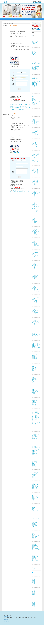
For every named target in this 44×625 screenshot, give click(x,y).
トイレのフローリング (34, 280)
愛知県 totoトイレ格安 (34, 488)
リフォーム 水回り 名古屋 (35, 348)
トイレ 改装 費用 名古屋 (35, 252)
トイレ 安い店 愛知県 (34, 229)
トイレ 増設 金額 (34, 223)
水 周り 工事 (33, 511)
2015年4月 (33, 601)
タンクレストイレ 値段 (35, 130)
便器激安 (33, 377)
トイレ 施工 (33, 253)
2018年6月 (33, 581)
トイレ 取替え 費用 (34, 204)
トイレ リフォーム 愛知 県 (35, 172)
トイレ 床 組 (33, 240)
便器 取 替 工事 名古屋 (34, 371)
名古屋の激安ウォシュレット (35, 400)
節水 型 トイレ (34, 558)
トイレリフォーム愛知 (34, 301)
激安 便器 (33, 547)
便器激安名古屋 (34, 378)
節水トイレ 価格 (34, 559)
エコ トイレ (33, 104)
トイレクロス (33, 290)
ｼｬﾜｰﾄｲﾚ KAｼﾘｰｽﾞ (34, 567)
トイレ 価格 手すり (34, 191)
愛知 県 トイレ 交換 (34, 487)
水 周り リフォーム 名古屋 (35, 510)
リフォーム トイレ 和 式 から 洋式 (36, 344)
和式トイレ (12, 109)
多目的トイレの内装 (34, 461)
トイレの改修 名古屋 (34, 288)
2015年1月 (33, 604)
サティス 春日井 (23, 104)
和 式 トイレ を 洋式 (34, 415)
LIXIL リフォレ (34, 51)
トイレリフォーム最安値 (35, 303)
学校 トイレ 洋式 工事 (34, 466)
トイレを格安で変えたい (35, 289)
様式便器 (33, 508)
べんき (33, 98)
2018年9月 (33, 578)
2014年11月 (33, 606)
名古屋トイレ (33, 401)
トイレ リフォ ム (34, 156)
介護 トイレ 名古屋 (34, 357)
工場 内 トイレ (34, 476)
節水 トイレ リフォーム (35, 556)
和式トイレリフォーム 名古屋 (35, 449)
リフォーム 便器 (34, 346)
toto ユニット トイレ (34, 70)
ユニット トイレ (34, 336)
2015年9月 (33, 595)
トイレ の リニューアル (35, 134)
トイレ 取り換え (25, 105)
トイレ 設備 (33, 268)
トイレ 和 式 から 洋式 (34, 210)
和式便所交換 (33, 451)
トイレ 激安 (33, 266)
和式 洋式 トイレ (34, 439)
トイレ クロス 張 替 (34, 147)
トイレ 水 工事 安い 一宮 (35, 255)
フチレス (33, 332)
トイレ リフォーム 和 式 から (25, 192)
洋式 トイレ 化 (34, 532)
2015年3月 (33, 602)
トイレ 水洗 (33, 256)
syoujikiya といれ (34, 54)
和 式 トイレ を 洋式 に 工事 (35, 417)
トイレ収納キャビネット (35, 309)
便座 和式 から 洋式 (13, 107)
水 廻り (33, 517)
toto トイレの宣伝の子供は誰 (35, 66)
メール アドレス (13, 75)
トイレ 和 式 (33, 209)
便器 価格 (33, 370)
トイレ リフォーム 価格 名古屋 (15, 105)
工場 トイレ (33, 475)
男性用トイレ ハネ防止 (35, 555)
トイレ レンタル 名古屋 (35, 182)
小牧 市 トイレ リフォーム (35, 473)
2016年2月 (33, 591)
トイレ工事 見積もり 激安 (14, 25)
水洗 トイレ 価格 (34, 524)
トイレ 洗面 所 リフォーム (35, 265)
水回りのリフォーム (34, 522)
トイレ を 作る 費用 (34, 146)
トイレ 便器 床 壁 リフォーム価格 (36, 192)
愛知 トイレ (33, 483)
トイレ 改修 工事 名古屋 (35, 246)
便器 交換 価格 (34, 367)
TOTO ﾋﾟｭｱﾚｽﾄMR (34, 86)
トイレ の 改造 (34, 145)
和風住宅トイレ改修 (34, 453)
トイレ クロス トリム (35, 275)
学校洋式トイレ (27, 109)
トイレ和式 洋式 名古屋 (35, 312)
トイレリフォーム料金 (34, 302)
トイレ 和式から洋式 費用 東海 (35, 217)
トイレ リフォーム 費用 (35, 180)
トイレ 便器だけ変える (35, 193)
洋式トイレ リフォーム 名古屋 (35, 535)
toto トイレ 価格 (34, 62)
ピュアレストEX (34, 331)
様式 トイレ (33, 507)
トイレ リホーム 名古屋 (35, 181)
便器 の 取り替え (34, 365)
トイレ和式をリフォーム (35, 313)
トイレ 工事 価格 (34, 232)
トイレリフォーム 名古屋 (35, 298)
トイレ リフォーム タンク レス (35, 158)
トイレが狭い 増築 (34, 277)
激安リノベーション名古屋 (35, 548)
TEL (13, 78)
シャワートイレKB (34, 122)
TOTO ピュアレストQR (35, 83)
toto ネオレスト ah (34, 68)
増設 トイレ (24, 109)
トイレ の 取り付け (34, 141)
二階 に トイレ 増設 (34, 354)
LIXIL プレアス (34, 50)
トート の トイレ (34, 325)
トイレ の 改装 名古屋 (34, 144)
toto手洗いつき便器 (34, 90)
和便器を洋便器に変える (35, 436)
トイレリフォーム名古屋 (35, 300)
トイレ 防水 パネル (34, 274)
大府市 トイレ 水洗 (34, 462)
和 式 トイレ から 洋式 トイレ (19, 107)
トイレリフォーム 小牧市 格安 (35, 297)
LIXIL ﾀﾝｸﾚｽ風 (34, 52)
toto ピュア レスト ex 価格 (35, 69)
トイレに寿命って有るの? (35, 278)
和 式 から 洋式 (34, 405)
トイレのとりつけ (34, 279)
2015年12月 (33, 592)
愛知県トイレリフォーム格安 (35, 489)
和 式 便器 (16, 108)
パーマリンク (27, 110)
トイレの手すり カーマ (35, 286)
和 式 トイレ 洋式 (34, 424)
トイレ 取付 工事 (34, 202)
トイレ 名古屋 (33, 205)
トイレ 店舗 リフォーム (35, 242)
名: (21, 72)
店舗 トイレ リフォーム (35, 477)
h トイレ (33, 40)
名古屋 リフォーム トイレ (35, 391)
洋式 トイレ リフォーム (18, 194)
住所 (13, 80)
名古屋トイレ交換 (34, 402)
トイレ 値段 (33, 195)
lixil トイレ (33, 44)
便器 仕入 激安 (34, 369)
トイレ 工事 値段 (34, 233)
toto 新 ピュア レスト (34, 77)
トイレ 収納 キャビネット (35, 196)
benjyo (33, 39)
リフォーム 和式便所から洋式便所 (36, 347)
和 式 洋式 (18, 108)
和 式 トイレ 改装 (34, 423)
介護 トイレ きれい (34, 356)
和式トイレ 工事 (15, 109)
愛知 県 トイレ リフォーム (23, 110)
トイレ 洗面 (33, 263)
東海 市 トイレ (34, 500)
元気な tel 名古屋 (34, 382)
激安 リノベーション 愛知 (35, 546)
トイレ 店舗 (33, 241)
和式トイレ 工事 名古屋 (19, 109)
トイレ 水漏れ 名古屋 (35, 276)
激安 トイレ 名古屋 (34, 545)
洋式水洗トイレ (34, 538)
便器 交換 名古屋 (34, 368)
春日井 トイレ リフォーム (35, 496)
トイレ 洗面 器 (34, 264)
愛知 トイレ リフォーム (35, 484)
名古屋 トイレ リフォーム (35, 389)
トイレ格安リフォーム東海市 (35, 322)
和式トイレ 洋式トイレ (35, 446)
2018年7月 (33, 580)
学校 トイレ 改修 (34, 465)
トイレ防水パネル (34, 324)
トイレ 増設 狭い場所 (34, 221)
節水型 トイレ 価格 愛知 (35, 560)
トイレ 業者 (33, 254)
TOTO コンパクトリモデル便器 (36, 81)
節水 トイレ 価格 (34, 557)
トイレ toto (33, 132)
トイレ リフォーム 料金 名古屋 (35, 173)
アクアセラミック (34, 99)
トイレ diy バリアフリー (35, 131)
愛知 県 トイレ (34, 485)
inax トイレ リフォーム (35, 41)
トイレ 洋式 (33, 257)
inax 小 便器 (33, 43)
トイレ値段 (33, 308)
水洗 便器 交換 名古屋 (34, 525)
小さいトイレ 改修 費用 (35, 472)
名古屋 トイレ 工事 (34, 390)
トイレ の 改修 (34, 143)
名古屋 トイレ (33, 388)
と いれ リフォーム (34, 96)
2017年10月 (33, 590)
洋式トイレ (33, 534)
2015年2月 (33, 603)
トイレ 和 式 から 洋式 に (35, 211)
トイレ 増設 (33, 220)
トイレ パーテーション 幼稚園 (35, 153)
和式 (32, 437)
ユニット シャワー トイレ (35, 335)
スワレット (33, 123)
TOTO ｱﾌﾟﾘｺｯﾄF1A (34, 85)
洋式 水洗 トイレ (34, 533)
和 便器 (33, 403)
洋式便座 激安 (34, 537)
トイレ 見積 (33, 267)
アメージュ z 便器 (34, 100)
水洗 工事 (33, 526)
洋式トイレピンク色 (34, 536)
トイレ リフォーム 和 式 (35, 168)
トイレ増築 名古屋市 (34, 314)
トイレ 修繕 (33, 194)
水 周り (33, 509)
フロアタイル (33, 333)
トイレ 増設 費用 (34, 222)
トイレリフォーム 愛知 (35, 299)
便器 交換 (33, 366)
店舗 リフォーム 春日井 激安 (16, 110)
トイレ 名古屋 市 (34, 208)
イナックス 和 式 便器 (34, 103)
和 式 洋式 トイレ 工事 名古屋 (23, 108)
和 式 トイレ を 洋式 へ (35, 418)
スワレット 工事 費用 (34, 124)
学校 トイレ (33, 464)
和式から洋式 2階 (13, 114)
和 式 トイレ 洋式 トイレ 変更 (35, 428)
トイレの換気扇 (34, 287)
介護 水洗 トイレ (34, 359)
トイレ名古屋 (33, 311)
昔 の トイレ (33, 495)
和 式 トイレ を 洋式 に (25, 107)
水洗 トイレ (33, 523)
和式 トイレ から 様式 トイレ (35, 438)
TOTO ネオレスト (34, 82)
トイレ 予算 (33, 183)
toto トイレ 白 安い (34, 65)
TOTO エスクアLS (34, 80)
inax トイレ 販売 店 (34, 42)
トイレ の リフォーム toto (35, 135)
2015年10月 (33, 594)
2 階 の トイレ (19, 192)
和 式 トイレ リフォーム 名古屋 (36, 422)
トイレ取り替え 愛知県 (35, 310)
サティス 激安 (33, 119)
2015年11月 (33, 593)
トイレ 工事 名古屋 (34, 234)
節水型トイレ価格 (34, 561)
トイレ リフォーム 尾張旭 (35, 170)
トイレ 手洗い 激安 (34, 243)
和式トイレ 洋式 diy (34, 445)
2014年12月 (33, 605)
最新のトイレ (33, 498)
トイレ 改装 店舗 (34, 251)
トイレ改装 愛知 (34, 320)
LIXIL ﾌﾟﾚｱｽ (33, 53)
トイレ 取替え (33, 203)
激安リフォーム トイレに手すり (36, 549)
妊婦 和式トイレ (34, 463)
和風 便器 (33, 452)
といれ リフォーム (34, 97)
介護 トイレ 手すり (34, 358)
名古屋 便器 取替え (34, 393)
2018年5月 (33, 582)
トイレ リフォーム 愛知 (35, 171)
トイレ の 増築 (34, 142)
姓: (16, 72)
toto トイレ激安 (34, 67)
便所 (32, 380)
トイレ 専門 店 (34, 230)
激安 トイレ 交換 (34, 544)
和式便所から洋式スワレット (35, 450)
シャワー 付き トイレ (34, 120)
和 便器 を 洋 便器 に (34, 404)
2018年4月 (33, 583)
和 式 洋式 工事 (28, 108)
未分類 (33, 499)
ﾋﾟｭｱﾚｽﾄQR (33, 568)
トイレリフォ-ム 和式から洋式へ (36, 291)
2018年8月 (33, 579)
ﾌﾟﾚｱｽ (33, 569)
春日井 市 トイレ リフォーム (35, 497)
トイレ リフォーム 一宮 (35, 161)
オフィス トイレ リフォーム (35, 105)
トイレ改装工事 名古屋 (35, 321)
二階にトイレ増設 (34, 355)
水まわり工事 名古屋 (34, 521)
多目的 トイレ (33, 460)
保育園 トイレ (33, 381)
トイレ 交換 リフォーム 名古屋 (35, 184)
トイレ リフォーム (34, 157)
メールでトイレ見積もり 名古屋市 (36, 334)
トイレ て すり (34, 133)
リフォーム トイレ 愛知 (35, 345)
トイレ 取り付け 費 (21, 105)
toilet (32, 55)
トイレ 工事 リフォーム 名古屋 (35, 231)
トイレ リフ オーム (34, 155)
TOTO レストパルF (34, 84)
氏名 (13, 72)
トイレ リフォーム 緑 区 (35, 179)
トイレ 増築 (33, 219)
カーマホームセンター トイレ (17, 104)
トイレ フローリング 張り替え (35, 154)
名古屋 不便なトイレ (34, 392)
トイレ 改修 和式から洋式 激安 (35, 245)
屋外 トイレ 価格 (34, 474)
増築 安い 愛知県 (34, 454)
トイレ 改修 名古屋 (34, 244)
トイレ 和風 (33, 218)
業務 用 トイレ (34, 506)
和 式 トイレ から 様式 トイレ (35, 411)
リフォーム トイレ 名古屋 (35, 343)
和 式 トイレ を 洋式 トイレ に (35, 419)
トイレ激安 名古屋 (34, 323)
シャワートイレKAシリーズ (35, 121)
